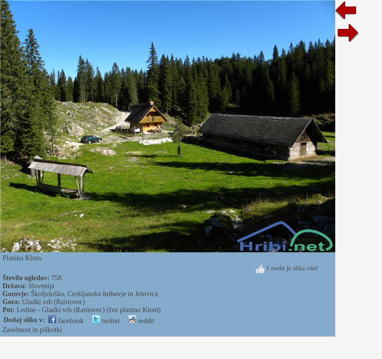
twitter (106, 321)
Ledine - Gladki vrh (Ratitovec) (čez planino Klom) (88, 310)
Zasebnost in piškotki (32, 330)
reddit (141, 321)
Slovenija (41, 286)
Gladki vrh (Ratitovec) (53, 302)
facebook (66, 321)
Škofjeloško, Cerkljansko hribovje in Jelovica (94, 294)
